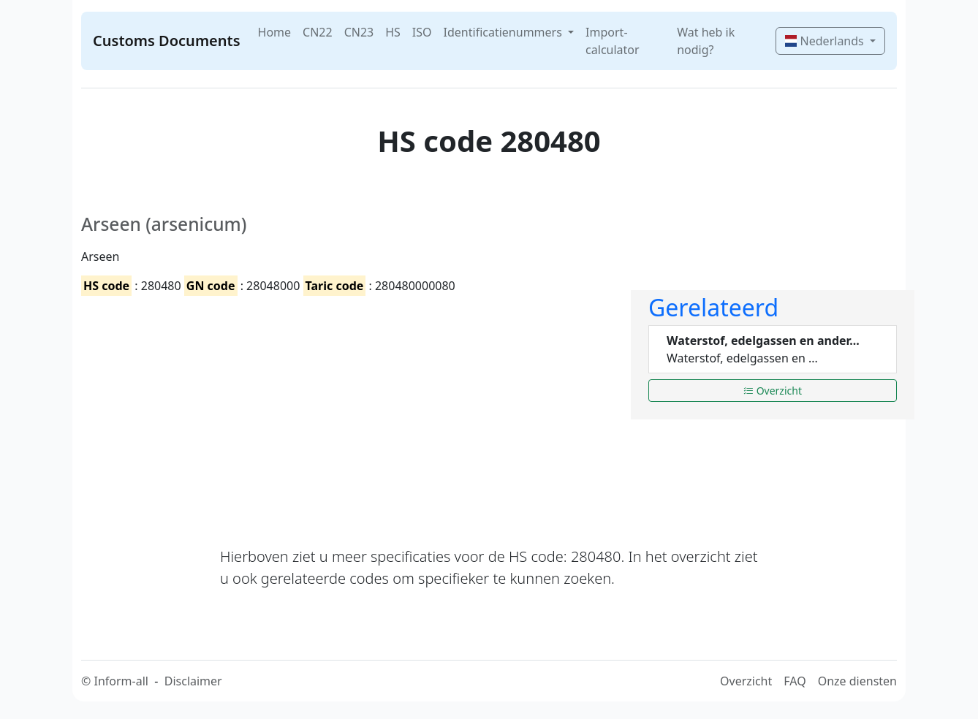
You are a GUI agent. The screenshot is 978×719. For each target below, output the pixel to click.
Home (275, 32)
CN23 (359, 32)
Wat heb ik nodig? (706, 41)
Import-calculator (612, 41)
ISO (422, 32)
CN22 (318, 32)
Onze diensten (857, 681)
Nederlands (825, 41)
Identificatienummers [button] (504, 32)
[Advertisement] (347, 408)
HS (393, 32)
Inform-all (121, 681)
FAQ (794, 681)
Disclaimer (193, 681)
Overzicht (772, 390)
